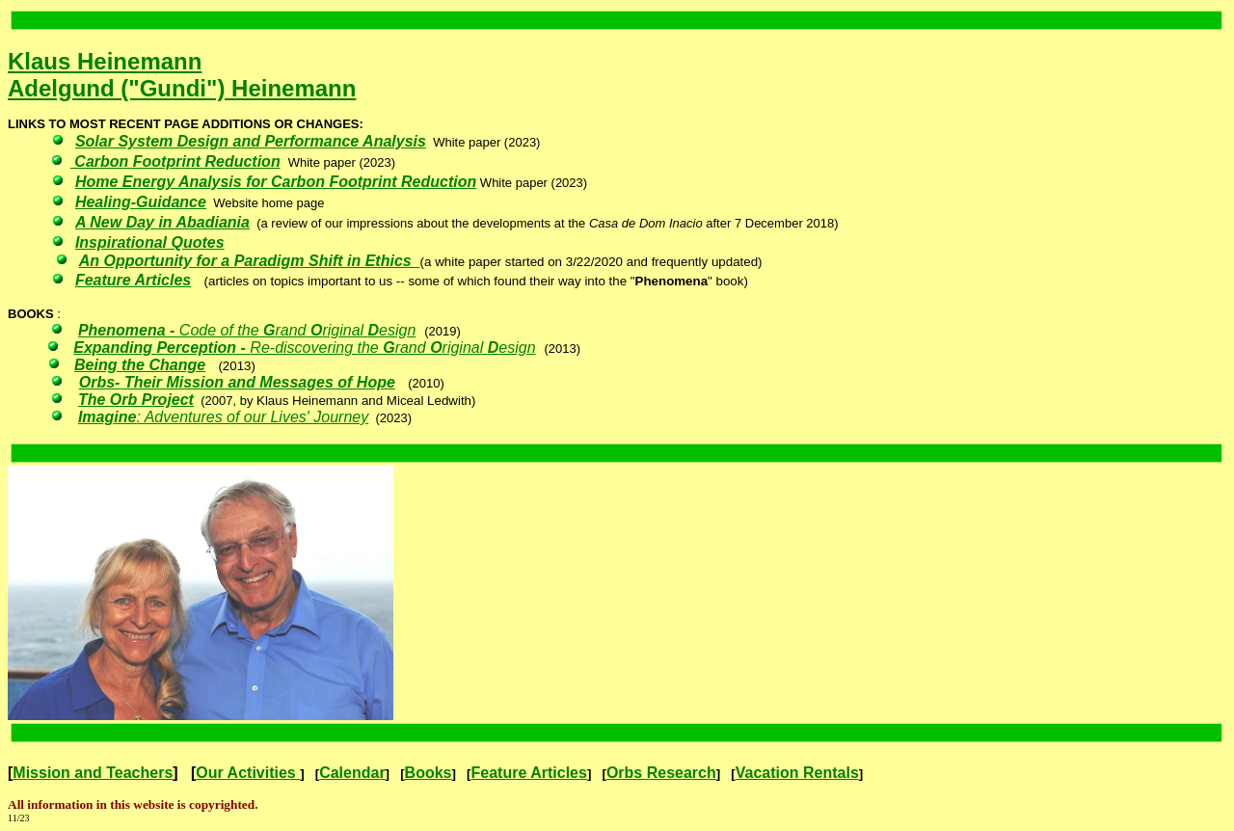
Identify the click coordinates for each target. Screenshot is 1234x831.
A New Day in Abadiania (162, 222)
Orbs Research (661, 772)
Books (428, 772)
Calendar (352, 772)
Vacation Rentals (797, 772)
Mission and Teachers (93, 772)
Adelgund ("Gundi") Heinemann (182, 88)
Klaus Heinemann (104, 61)
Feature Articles (529, 772)
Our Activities (248, 772)
